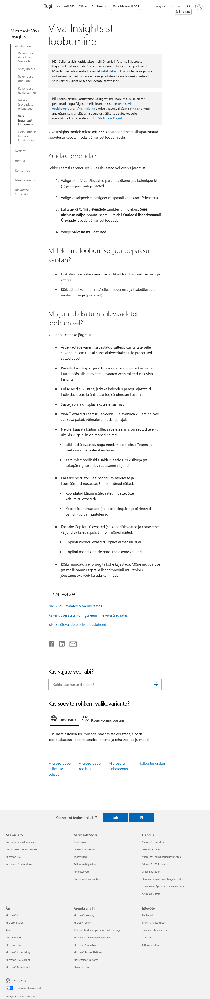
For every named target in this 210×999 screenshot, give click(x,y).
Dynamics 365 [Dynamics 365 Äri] (13, 937)
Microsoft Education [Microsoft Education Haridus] (153, 842)
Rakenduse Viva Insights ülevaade (27, 57)
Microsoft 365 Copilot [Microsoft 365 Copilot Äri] (18, 959)
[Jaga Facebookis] (51, 642)
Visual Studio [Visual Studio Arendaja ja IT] (81, 967)
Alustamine (23, 46)
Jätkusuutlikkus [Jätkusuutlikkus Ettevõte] (150, 945)
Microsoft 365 (65, 6)
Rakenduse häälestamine (27, 90)
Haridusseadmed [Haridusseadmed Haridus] (151, 849)
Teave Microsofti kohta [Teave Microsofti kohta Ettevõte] (155, 922)
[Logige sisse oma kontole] (198, 6)
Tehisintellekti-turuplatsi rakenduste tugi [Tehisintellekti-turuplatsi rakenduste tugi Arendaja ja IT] (97, 930)
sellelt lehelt (109, 71)
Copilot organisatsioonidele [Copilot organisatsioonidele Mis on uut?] (21, 842)
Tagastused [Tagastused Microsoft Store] (80, 856)
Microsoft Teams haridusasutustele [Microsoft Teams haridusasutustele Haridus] (162, 856)
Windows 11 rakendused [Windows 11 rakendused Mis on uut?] (19, 864)
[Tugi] (47, 6)
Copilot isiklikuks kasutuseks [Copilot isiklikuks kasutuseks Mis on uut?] (21, 849)
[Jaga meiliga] (71, 642)
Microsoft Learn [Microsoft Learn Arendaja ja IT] (82, 922)
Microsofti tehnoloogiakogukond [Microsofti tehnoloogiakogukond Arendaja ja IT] (92, 937)
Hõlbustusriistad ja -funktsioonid (27, 136)
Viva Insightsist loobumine (25, 120)
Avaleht (20, 151)
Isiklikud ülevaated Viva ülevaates (75, 605)
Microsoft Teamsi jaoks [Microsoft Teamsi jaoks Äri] (19, 967)
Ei (141, 817)
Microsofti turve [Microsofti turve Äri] (14, 922)
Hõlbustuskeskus (152, 763)
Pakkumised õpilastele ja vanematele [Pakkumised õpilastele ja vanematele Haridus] (163, 886)
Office (84, 6)
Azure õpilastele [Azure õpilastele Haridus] (151, 894)
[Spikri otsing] (188, 6)
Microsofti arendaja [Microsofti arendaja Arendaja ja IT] (85, 915)
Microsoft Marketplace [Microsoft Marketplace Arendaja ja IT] (86, 945)
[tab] (64, 720)
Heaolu (20, 161)
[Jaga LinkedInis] (60, 642)
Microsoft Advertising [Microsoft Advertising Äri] (18, 952)
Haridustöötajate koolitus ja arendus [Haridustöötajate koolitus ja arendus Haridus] (162, 879)
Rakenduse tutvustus (25, 78)
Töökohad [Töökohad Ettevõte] (147, 915)
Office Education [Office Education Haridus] (151, 871)
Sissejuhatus (26, 69)
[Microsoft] (21, 6)
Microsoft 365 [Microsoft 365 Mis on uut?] (13, 856)
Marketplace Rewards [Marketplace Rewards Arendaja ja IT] (86, 959)
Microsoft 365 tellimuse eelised (59, 769)
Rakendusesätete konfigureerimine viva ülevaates (88, 615)
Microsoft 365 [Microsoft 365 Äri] (13, 945)
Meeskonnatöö (25, 180)
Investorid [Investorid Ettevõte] (147, 937)
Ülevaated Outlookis (22, 192)
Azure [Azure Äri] (9, 930)
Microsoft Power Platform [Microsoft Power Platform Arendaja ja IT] (88, 952)
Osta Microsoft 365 (128, 6)
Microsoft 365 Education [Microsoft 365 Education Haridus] (155, 864)
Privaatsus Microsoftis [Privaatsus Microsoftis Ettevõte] (154, 930)
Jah (115, 817)
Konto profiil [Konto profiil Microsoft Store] (80, 842)
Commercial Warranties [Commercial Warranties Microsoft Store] (87, 879)
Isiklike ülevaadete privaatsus (25, 104)
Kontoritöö (22, 170)
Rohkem (99, 6)
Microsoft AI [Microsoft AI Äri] (12, 915)
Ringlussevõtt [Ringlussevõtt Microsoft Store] (81, 871)
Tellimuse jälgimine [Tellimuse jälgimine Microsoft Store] (85, 864)
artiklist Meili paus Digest (104, 118)
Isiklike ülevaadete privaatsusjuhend (77, 624)
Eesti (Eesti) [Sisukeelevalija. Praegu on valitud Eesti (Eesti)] (19, 980)
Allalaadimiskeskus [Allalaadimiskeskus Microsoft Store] (84, 849)
